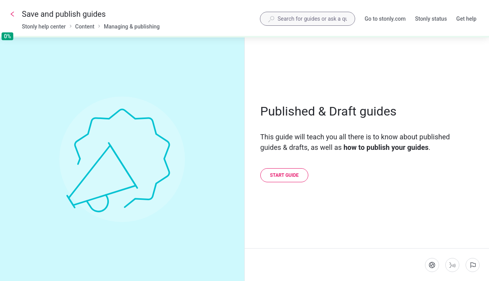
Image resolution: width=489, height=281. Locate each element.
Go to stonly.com (385, 19)
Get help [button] (466, 19)
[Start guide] (284, 175)
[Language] (432, 265)
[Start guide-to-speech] (452, 265)
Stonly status (431, 19)
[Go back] (12, 14)
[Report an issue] (473, 265)
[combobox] (307, 18)
